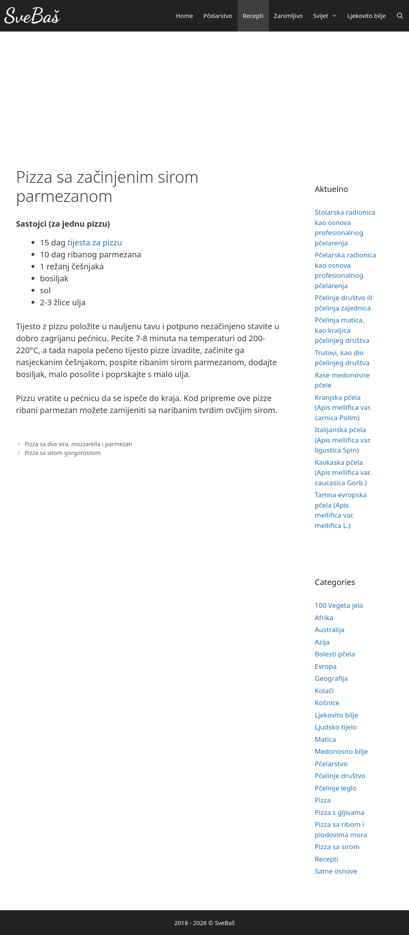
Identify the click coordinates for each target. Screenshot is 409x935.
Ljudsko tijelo (336, 726)
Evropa (326, 666)
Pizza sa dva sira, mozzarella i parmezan (78, 444)
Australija (330, 629)
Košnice (327, 702)
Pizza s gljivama (339, 812)
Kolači (324, 690)
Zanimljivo (288, 16)
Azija (322, 641)
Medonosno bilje (341, 751)
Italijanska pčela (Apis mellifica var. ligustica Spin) (343, 440)
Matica (325, 739)
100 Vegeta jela (339, 605)
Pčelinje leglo (336, 788)
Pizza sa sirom (337, 846)
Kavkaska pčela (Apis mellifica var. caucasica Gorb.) (343, 472)
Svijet (327, 16)
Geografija (331, 678)
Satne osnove (336, 871)
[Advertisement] (204, 91)
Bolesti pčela (335, 653)
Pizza (323, 800)
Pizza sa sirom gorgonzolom (63, 453)
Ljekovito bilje (366, 16)
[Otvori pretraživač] (400, 16)
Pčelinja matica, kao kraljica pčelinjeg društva (342, 330)
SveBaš (32, 16)
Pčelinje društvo (340, 775)
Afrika (324, 617)
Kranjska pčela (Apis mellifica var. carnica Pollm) (343, 407)
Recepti (253, 16)
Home (184, 16)
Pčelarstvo (217, 16)
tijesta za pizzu (95, 242)
